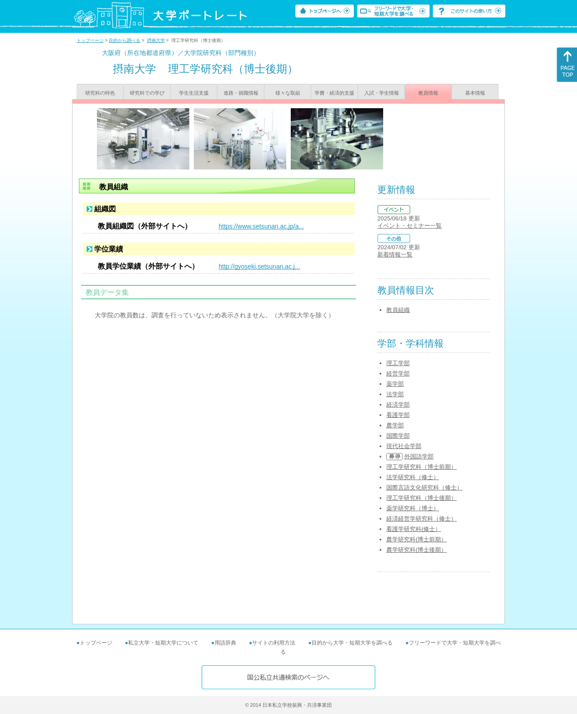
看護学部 (398, 415)
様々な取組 (287, 93)
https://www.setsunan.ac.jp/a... (261, 226)
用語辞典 (225, 643)
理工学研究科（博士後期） (421, 497)
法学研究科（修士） (412, 477)
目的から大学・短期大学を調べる (352, 643)
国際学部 (398, 435)
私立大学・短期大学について (163, 643)
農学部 (395, 425)
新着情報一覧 (394, 254)
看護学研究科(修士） (413, 529)
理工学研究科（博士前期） (421, 466)
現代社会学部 (403, 446)
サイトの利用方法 (273, 643)
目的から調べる (124, 40)
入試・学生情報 (381, 93)
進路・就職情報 (241, 93)
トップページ (90, 40)
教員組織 (398, 310)
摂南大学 (156, 40)
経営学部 (398, 373)
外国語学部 (419, 456)
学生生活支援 (194, 93)
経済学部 (398, 404)
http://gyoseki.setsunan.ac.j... (259, 266)
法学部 (395, 394)
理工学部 (398, 363)
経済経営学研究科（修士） (421, 518)
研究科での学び (147, 93)
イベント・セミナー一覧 (409, 225)
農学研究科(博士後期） (416, 549)
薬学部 (395, 383)
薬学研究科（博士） (412, 508)
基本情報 (475, 93)
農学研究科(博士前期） (416, 539)
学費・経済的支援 (334, 93)
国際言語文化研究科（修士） (424, 487)
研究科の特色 (100, 93)
